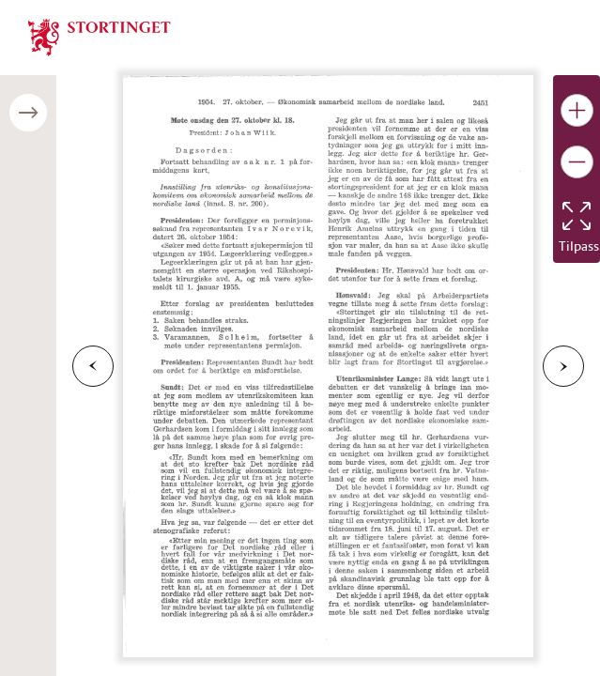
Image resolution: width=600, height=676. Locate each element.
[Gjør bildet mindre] (577, 162)
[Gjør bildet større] (577, 110)
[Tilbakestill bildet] (576, 216)
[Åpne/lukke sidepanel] (28, 112)
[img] (99, 35)
